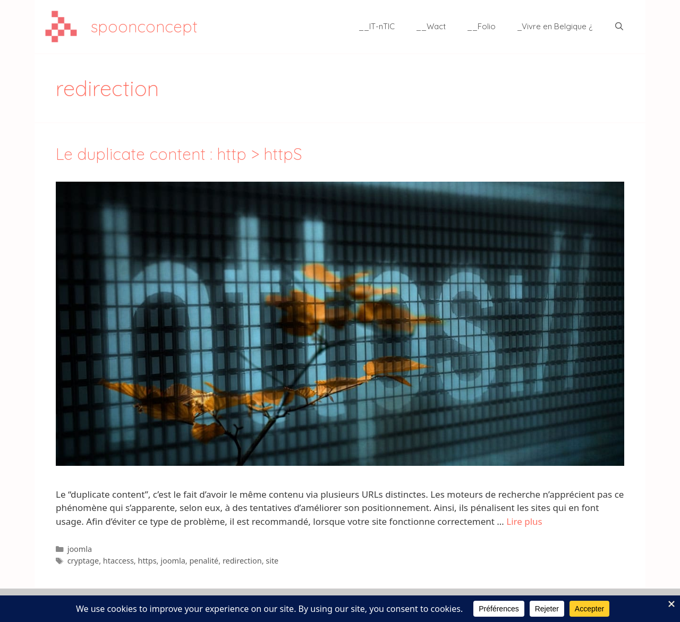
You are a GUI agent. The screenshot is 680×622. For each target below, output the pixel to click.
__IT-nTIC (377, 26)
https (147, 561)
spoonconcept (144, 26)
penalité (203, 561)
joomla (79, 549)
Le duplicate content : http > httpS (179, 154)
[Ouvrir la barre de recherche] (619, 26)
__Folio (481, 26)
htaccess (118, 561)
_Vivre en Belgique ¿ (555, 26)
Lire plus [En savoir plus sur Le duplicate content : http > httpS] (524, 521)
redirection (242, 561)
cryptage (83, 561)
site (272, 561)
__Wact (431, 26)
